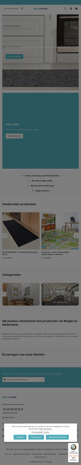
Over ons (8, 454)
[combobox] (11, 8)
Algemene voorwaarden (21, 454)
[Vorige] (5, 235)
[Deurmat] (21, 294)
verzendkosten (29, 449)
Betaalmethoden (50, 454)
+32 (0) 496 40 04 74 (12, 409)
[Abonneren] (42, 379)
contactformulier (17, 424)
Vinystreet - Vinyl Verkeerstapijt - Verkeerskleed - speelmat (55, 253)
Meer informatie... (45, 432)
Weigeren (20, 440)
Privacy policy (37, 454)
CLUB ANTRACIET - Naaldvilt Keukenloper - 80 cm (20, 253)
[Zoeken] (22, 8)
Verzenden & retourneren (67, 454)
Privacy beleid (37, 435)
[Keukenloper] (60, 294)
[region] (40, 235)
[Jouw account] (70, 8)
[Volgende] (76, 235)
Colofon (46, 435)
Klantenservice (40, 457)
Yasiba (49, 462)
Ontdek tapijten (14, 56)
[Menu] (65, 8)
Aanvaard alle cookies (57, 440)
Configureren (36, 440)
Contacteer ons (14, 136)
